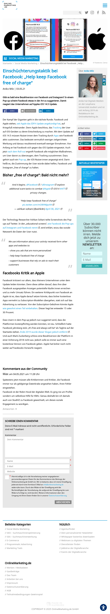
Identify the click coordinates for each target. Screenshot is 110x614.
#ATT (62, 188)
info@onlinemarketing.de (53, 484)
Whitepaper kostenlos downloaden (78, 537)
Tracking (57, 127)
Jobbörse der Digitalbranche (75, 548)
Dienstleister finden (70, 544)
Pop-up (22, 159)
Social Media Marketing (26, 63)
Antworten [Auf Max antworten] (8, 409)
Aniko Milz (89, 71)
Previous (80, 181)
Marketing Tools (14, 548)
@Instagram (48, 184)
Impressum (12, 583)
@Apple (46, 188)
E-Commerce (13, 540)
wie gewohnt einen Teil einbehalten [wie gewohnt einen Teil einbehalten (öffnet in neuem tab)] (20, 308)
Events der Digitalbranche (73, 552)
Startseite (7, 63)
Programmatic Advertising (19, 544)
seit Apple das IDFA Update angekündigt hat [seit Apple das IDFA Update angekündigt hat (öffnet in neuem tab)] (38, 123)
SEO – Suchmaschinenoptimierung (23, 533)
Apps (56, 135)
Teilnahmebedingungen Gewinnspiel (25, 594)
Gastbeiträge (13, 571)
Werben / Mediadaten (17, 568)
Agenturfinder (68, 529)
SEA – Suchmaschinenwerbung (22, 537)
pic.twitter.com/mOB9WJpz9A (37, 204)
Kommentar (10, 435)
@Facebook (32, 184)
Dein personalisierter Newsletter (77, 533)
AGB (9, 590)
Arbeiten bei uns (15, 579)
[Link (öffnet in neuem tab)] (86, 13)
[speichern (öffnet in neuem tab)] (99, 148)
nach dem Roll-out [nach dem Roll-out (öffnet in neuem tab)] (16, 151)
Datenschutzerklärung (17, 587)
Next (103, 181)
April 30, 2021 (52, 208)
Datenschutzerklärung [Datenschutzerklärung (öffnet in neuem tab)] (58, 495)
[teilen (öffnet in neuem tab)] (10, 111)
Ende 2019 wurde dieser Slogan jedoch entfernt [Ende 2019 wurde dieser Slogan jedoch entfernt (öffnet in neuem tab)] (43, 331)
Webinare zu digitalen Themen (76, 540)
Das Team (11, 575)
